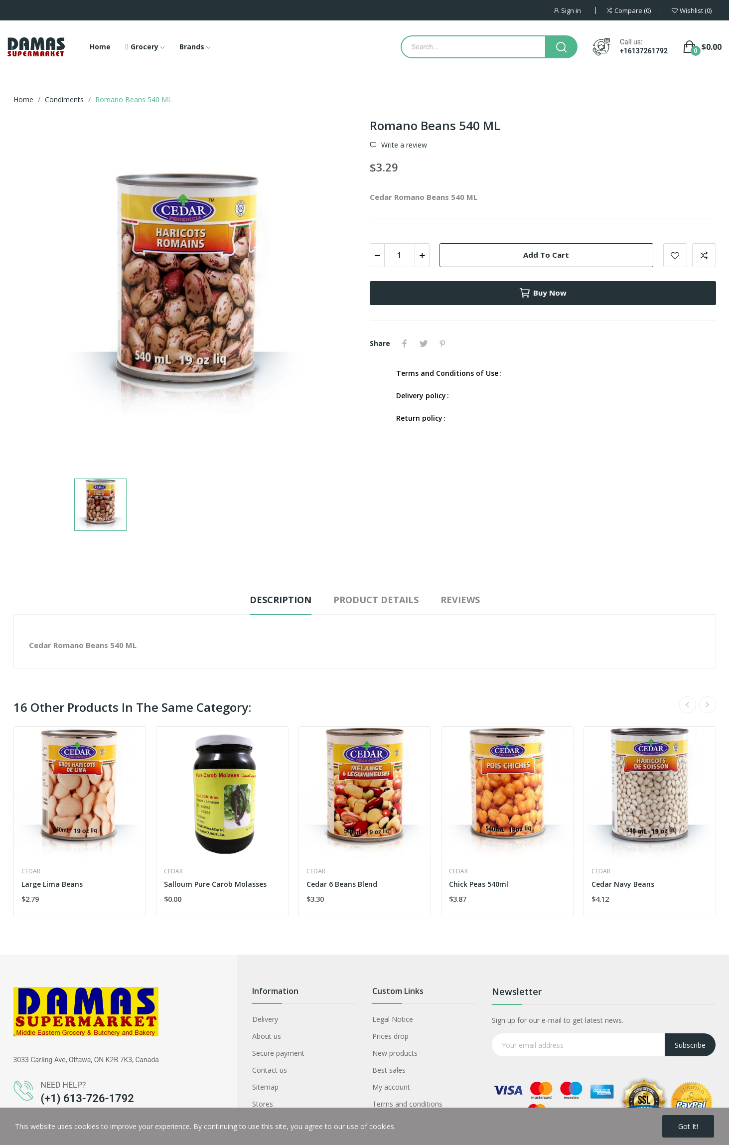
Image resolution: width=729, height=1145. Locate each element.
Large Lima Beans (52, 884)
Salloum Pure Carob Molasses (215, 884)
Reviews (460, 600)
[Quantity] (400, 255)
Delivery (265, 1019)
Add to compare (704, 255)
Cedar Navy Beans (622, 884)
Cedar (30, 871)
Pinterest (442, 343)
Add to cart (546, 255)
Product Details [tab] (376, 600)
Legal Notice (392, 1019)
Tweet (423, 343)
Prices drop (390, 1036)
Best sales (389, 1070)
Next (707, 704)
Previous (687, 704)
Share (404, 343)
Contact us (269, 1070)
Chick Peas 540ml (478, 884)
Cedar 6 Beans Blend (341, 884)
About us (266, 1036)
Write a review (403, 145)
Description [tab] (280, 600)
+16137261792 (644, 50)
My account (391, 1087)
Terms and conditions (407, 1104)
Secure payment (278, 1053)
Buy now (543, 293)
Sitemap (265, 1087)
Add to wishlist (675, 255)
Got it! (688, 1126)
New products (395, 1053)
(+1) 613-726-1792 (87, 1098)
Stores (262, 1104)
